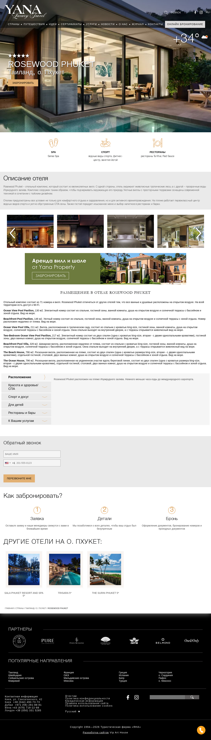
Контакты (155, 24)
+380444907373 (105, 730)
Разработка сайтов (96, 732)
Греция (123, 672)
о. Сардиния (166, 675)
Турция (123, 680)
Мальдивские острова (76, 678)
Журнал (138, 24)
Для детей (15, 405)
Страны (14, 24)
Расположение (19, 377)
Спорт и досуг (18, 397)
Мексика (68, 680)
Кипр (121, 678)
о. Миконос (165, 680)
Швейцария (15, 675)
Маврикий (14, 680)
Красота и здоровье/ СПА (23, 387)
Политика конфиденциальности (87, 699)
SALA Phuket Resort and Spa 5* (23, 594)
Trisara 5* (64, 593)
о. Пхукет (51, 72)
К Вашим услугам (21, 421)
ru (208, 12)
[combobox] (9, 463)
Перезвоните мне (19, 478)
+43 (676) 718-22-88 (25, 707)
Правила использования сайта (87, 703)
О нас (123, 24)
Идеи (53, 24)
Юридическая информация (84, 701)
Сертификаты (71, 24)
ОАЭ (66, 675)
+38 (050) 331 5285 (28, 710)
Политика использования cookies (89, 706)
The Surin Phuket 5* (105, 593)
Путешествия (34, 24)
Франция (69, 672)
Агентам (71, 696)
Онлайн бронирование (185, 24)
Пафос (162, 678)
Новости (108, 24)
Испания (124, 675)
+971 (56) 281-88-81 (28, 704)
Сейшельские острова (21, 678)
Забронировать (23, 82)
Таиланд (20, 72)
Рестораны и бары (21, 413)
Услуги (91, 24)
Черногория (165, 672)
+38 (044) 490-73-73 (26, 702)
